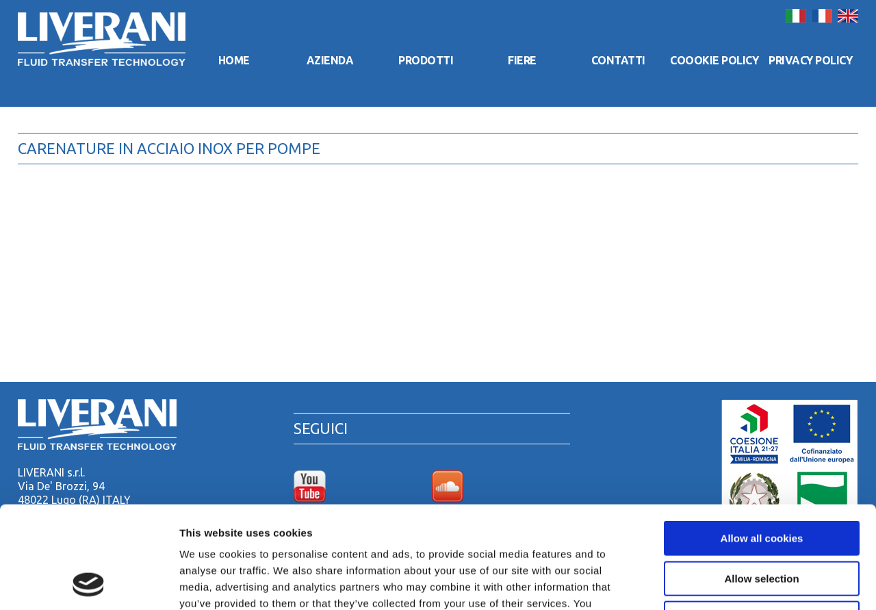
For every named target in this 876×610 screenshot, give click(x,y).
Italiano (796, 16)
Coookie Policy (714, 60)
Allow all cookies (762, 442)
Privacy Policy (810, 60)
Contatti (618, 60)
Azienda (330, 60)
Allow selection (761, 483)
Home (234, 60)
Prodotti (425, 60)
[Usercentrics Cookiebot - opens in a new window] (89, 583)
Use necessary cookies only (761, 523)
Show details (718, 583)
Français (822, 16)
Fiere (522, 60)
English (848, 16)
